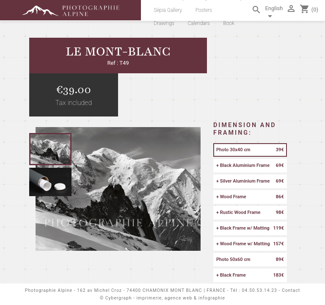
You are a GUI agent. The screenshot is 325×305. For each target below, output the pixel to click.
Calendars (199, 23)
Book (228, 23)
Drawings (164, 23)
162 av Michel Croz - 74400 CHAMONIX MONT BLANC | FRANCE (151, 290)
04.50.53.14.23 (259, 290)
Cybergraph (118, 298)
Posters (204, 10)
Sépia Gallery (168, 10)
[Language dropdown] (274, 13)
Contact (291, 290)
